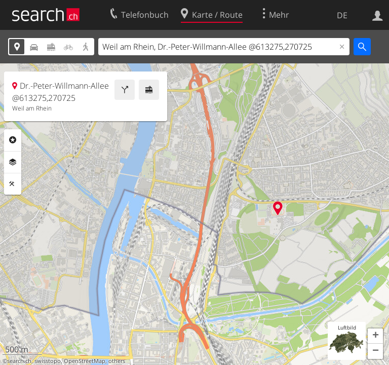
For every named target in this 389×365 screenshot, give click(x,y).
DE (342, 15)
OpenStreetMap (84, 360)
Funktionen (12, 184)
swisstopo (47, 360)
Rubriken (12, 140)
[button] (375, 336)
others (116, 360)
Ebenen (12, 162)
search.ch (19, 360)
